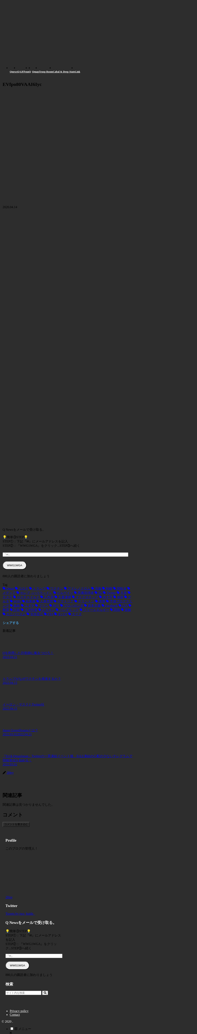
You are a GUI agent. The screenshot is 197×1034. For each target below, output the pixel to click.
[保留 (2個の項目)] (118, 597)
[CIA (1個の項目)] (123, 605)
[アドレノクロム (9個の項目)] (77, 588)
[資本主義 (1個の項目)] (92, 605)
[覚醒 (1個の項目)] (126, 610)
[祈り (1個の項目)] (54, 605)
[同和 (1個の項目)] (115, 610)
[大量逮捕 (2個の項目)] (63, 597)
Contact (15, 1014)
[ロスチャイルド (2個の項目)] (26, 597)
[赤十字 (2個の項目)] (105, 597)
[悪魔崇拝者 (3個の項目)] (84, 592)
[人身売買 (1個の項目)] (44, 601)
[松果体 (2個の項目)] (28, 601)
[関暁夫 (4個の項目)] (119, 588)
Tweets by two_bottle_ (20, 913)
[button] (45, 993)
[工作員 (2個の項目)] (47, 597)
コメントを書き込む (16, 824)
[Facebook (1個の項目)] (110, 605)
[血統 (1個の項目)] (15, 605)
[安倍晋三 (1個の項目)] (35, 614)
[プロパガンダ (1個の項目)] (71, 605)
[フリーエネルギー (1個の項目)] (94, 610)
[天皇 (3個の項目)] (122, 592)
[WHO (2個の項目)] (15, 601)
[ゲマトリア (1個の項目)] (64, 601)
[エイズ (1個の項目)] (75, 614)
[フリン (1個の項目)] (41, 605)
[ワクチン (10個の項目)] (55, 588)
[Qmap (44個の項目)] (8, 588)
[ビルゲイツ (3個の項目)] (63, 592)
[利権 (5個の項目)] (107, 588)
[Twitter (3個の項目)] (109, 592)
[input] (23, 993)
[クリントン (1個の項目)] (84, 601)
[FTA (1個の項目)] (48, 614)
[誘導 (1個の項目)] (100, 601)
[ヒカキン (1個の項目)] (46, 610)
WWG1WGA (14, 565)
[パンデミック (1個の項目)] (67, 610)
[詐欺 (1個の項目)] (15, 610)
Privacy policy (19, 1011)
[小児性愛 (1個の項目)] (29, 610)
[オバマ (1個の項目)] (60, 614)
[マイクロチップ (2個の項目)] (85, 597)
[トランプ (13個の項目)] (37, 588)
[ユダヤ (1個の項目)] (27, 605)
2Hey (9, 897)
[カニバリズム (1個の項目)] (14, 614)
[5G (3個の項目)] (98, 592)
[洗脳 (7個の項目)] (96, 588)
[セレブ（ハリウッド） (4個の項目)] (34, 592)
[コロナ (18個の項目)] (21, 588)
